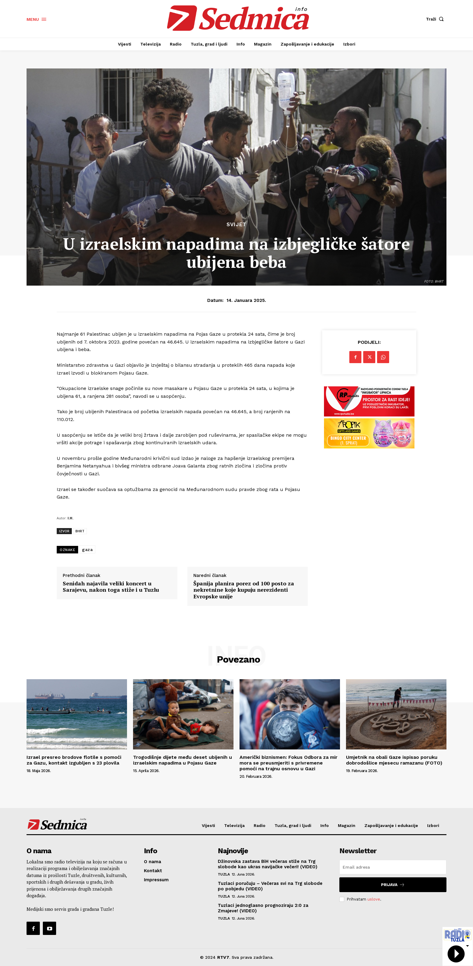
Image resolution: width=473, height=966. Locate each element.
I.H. (70, 518)
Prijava (393, 885)
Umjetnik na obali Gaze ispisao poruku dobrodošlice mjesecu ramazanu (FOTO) (394, 760)
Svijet (236, 224)
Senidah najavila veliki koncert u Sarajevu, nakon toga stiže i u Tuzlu (111, 586)
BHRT (79, 531)
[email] (392, 867)
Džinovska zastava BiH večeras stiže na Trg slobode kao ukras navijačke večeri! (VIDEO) (267, 864)
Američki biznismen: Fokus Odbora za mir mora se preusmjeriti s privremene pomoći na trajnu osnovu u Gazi (289, 762)
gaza (87, 549)
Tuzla (224, 874)
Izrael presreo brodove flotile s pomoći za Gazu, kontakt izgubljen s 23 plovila (74, 760)
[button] (436, 19)
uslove (373, 899)
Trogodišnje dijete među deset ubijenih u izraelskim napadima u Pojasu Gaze (182, 760)
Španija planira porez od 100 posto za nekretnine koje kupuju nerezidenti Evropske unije (243, 590)
